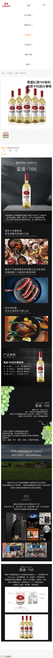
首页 (28, 5)
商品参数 (10, 149)
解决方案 (28, 54)
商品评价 (16, 149)
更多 (28, 64)
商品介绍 (4, 149)
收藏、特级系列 (20, 73)
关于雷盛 (28, 15)
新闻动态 (28, 25)
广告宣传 (28, 45)
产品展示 (28, 35)
